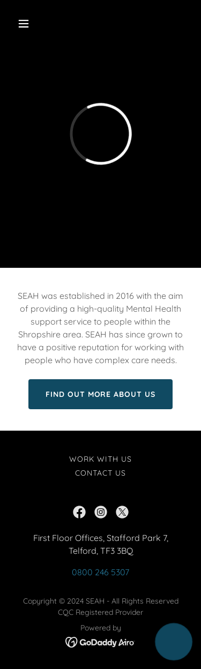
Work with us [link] (100, 459)
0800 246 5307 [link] (100, 572)
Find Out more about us (101, 394)
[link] (79, 512)
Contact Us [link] (100, 473)
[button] (33, 23)
